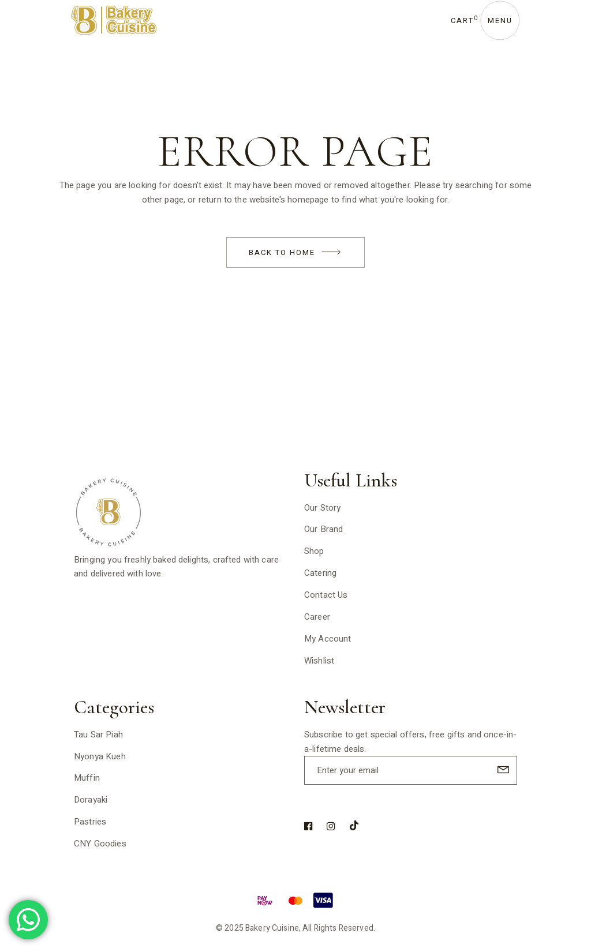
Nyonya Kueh (100, 756)
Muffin (87, 777)
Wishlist (319, 660)
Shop (314, 551)
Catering (320, 573)
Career (317, 616)
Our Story (322, 507)
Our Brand (323, 529)
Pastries (90, 821)
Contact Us (326, 595)
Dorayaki (90, 799)
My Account (327, 638)
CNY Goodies (100, 843)
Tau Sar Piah (98, 734)
